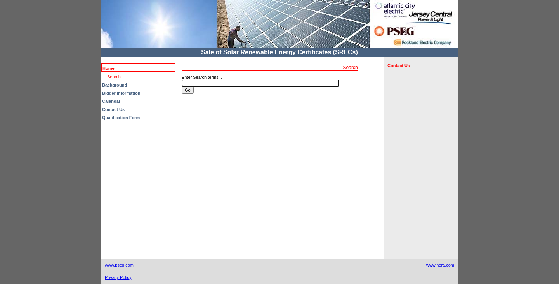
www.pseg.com (119, 265)
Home (108, 68)
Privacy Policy (118, 277)
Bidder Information (121, 93)
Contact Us (113, 109)
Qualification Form (121, 117)
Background (114, 85)
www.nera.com (440, 265)
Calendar (111, 101)
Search (114, 76)
